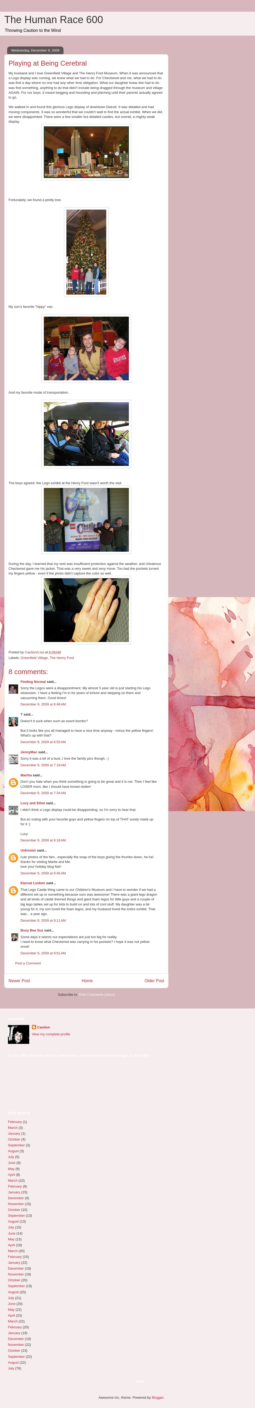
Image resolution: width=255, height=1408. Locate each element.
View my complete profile (51, 1034)
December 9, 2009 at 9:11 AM (43, 920)
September (16, 1145)
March (13, 1128)
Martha (26, 775)
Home (87, 981)
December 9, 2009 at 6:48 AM (43, 704)
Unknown (28, 850)
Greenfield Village (34, 658)
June (11, 1163)
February (15, 1122)
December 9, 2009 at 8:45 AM (43, 873)
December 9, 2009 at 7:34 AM (43, 793)
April (11, 1175)
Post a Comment (28, 963)
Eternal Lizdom (32, 883)
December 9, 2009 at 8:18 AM (43, 840)
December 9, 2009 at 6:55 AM (43, 742)
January (14, 1133)
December (16, 1198)
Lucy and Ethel (32, 803)
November (16, 1204)
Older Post (154, 981)
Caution (43, 1027)
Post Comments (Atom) (97, 995)
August (13, 1151)
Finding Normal (33, 682)
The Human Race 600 (53, 19)
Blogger (157, 1398)
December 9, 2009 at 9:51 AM (43, 953)
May (11, 1169)
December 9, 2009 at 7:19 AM (43, 765)
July (11, 1157)
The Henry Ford (62, 658)
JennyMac (28, 752)
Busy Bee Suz (31, 930)
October (14, 1139)
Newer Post (19, 981)
